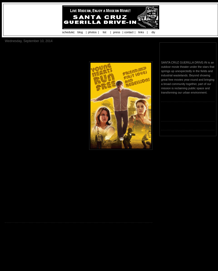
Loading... (167, 114)
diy (153, 32)
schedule (68, 32)
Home (79, 247)
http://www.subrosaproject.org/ (87, 214)
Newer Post (13, 247)
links (141, 32)
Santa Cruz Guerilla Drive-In (187, 52)
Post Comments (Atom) (43, 256)
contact (128, 32)
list (104, 32)
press (116, 32)
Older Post (144, 247)
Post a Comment (17, 240)
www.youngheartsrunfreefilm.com (44, 172)
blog (80, 32)
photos (92, 32)
